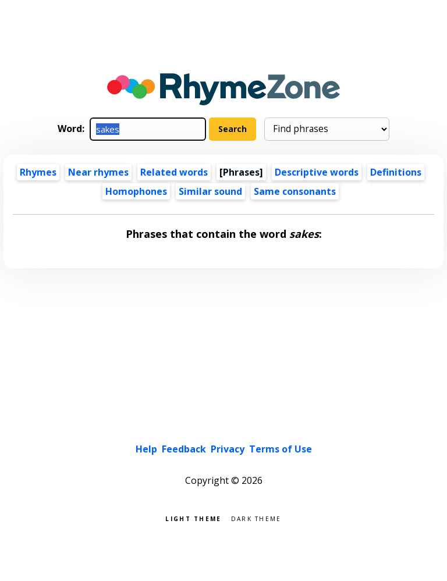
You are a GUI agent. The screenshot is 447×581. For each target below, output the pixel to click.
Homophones (136, 191)
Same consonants (295, 191)
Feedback (184, 449)
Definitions (395, 172)
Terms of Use (280, 449)
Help (146, 449)
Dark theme (256, 517)
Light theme (193, 517)
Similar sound (210, 191)
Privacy (227, 449)
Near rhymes (98, 172)
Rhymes (38, 172)
